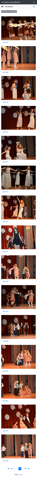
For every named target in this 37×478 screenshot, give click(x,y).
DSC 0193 (5, 221)
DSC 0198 (5, 281)
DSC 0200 (5, 341)
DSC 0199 (5, 311)
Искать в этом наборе (9, 11)
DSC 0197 (5, 251)
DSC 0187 (5, 42)
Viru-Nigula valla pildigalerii (10, 2)
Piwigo (21, 474)
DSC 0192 (5, 192)
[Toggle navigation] (34, 2)
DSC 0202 (5, 401)
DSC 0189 (5, 102)
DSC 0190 (5, 132)
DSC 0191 (5, 162)
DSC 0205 (5, 460)
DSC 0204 (5, 431)
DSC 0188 (5, 72)
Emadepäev (9, 6)
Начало (2, 6)
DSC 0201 (5, 371)
